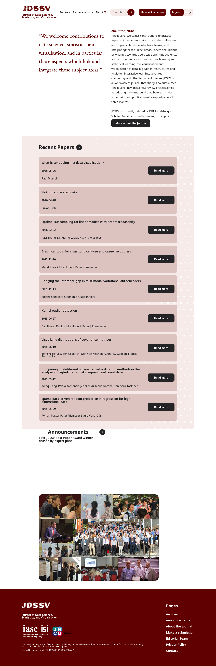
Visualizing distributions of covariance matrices (77, 339)
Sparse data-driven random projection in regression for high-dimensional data (87, 400)
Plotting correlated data (59, 192)
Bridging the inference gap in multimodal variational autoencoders (91, 280)
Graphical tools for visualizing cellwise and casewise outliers (86, 251)
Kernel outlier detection (59, 310)
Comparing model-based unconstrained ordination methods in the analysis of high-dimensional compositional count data (91, 371)
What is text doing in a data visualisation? (73, 162)
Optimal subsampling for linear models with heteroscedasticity (88, 221)
